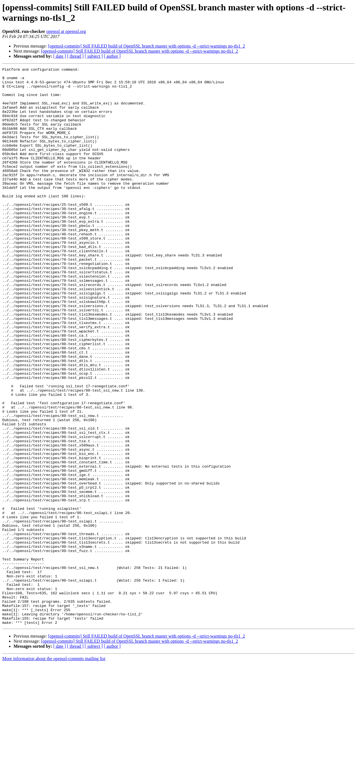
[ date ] (59, 56)
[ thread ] (75, 56)
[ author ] (112, 56)
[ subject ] (94, 56)
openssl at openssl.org (66, 31)
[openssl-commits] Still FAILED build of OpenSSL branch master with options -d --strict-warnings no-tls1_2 (146, 46)
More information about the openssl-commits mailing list (53, 770)
